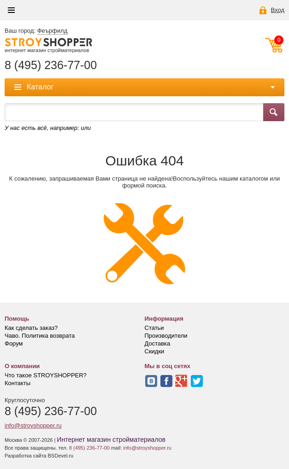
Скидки (155, 351)
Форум (14, 343)
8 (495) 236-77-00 (51, 65)
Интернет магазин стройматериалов (111, 439)
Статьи (154, 327)
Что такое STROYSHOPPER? (46, 375)
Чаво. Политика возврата (40, 335)
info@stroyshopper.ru (33, 425)
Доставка (158, 343)
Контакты (17, 383)
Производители (166, 335)
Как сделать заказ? (31, 327)
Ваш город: (36, 31)
